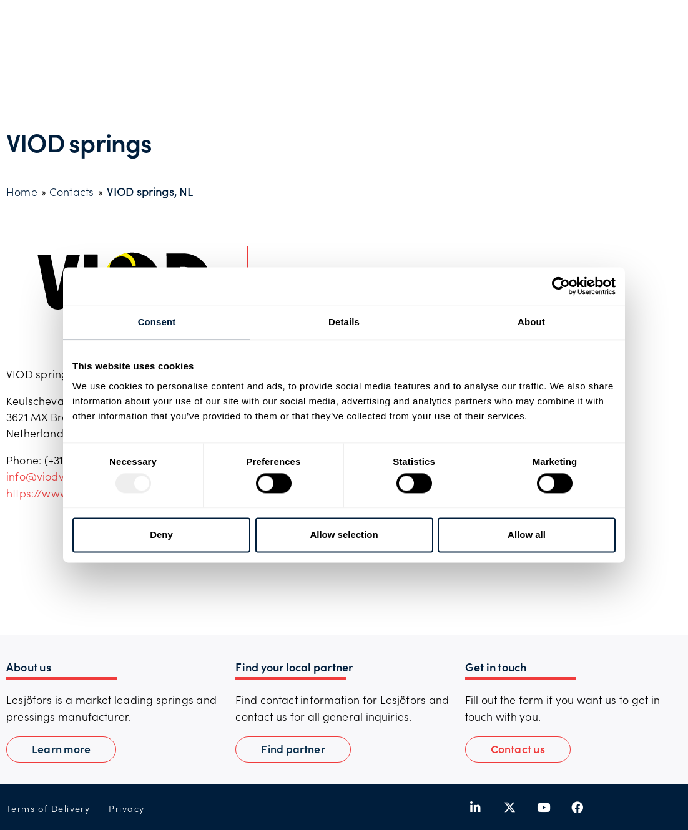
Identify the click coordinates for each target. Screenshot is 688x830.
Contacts (71, 191)
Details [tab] (344, 321)
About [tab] (531, 321)
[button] (518, 749)
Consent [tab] (157, 321)
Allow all (527, 534)
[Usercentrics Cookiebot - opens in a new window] (561, 285)
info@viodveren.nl (52, 476)
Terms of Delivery (48, 808)
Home (21, 191)
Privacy (126, 808)
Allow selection (344, 534)
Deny (161, 534)
